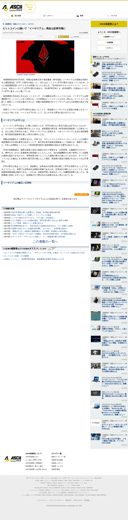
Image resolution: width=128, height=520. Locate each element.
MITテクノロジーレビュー (82, 492)
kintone (55, 483)
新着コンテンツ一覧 (58, 457)
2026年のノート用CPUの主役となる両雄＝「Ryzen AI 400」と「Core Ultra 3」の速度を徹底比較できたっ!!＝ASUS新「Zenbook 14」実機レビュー (114, 410)
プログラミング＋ (75, 490)
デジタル (47, 478)
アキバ (73, 478)
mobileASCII (70, 492)
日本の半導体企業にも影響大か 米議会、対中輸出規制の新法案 (35, 212)
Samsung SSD (38, 487)
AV (69, 478)
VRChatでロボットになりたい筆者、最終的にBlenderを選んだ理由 (114, 396)
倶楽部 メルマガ (57, 466)
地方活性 (83, 490)
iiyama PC (61, 480)
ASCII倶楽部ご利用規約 (33, 463)
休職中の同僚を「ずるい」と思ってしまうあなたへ (114, 330)
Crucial (51, 487)
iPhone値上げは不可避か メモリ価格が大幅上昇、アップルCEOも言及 (114, 441)
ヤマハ (81, 483)
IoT (33, 478)
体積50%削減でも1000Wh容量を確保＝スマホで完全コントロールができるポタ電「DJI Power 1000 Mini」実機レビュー (114, 303)
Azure (72, 483)
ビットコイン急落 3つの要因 (16, 256)
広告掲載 (86, 500)
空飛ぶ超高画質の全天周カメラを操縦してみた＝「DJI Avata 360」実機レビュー (114, 66)
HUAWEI (42, 483)
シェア (40, 36)
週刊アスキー (51, 492)
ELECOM (54, 480)
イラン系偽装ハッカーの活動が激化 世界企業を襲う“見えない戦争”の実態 (39, 220)
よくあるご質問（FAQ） (34, 460)
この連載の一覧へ (45, 241)
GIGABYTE (54, 485)
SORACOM (57, 487)
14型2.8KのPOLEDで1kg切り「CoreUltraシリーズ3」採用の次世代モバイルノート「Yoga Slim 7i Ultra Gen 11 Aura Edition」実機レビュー (114, 198)
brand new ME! (76, 485)
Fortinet (79, 487)
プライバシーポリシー (56, 500)
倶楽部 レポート (57, 463)
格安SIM (41, 490)
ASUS (83, 487)
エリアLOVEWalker (36, 495)
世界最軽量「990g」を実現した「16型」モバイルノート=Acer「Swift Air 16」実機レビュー (114, 290)
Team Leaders (65, 490)
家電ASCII (48, 490)
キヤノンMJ (66, 483)
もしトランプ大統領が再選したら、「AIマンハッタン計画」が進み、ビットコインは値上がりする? (44, 253)
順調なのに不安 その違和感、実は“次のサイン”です (114, 226)
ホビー (60, 478)
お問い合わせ (77, 500)
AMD (66, 480)
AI (30, 478)
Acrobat (60, 483)
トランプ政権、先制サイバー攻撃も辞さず (27, 223)
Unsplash (32, 74)
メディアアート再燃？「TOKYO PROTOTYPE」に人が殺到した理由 (114, 249)
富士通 (37, 480)
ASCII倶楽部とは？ (109, 24)
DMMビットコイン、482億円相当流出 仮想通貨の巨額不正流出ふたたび (34, 259)
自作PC (65, 478)
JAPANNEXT (89, 487)
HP (91, 480)
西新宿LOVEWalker (58, 495)
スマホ (77, 478)
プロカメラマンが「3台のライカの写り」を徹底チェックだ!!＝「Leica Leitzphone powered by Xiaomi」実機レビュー (114, 77)
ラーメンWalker (25, 495)
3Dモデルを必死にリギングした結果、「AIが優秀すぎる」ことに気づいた (114, 355)
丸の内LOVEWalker (90, 495)
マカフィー (48, 480)
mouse (42, 480)
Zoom (85, 483)
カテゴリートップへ (81, 194)
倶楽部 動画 (55, 469)
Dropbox (63, 487)
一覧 (55, 36)
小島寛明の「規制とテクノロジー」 (16, 24)
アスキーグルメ (56, 490)
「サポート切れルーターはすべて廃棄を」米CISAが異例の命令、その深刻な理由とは (43, 234)
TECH (42, 478)
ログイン (109, 48)
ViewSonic (61, 485)
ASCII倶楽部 (12, 7)
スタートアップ (84, 478)
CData (68, 487)
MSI (49, 485)
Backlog (73, 487)
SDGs (88, 490)
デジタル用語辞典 (61, 492)
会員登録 (109, 42)
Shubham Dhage (23, 74)
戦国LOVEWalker (101, 495)
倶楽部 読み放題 (57, 460)
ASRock (45, 487)
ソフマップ (68, 485)
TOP (27, 478)
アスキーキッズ (34, 490)
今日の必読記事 (43, 492)
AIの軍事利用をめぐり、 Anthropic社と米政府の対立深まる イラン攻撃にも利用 (41, 226)
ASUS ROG (76, 480)
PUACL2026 (94, 490)
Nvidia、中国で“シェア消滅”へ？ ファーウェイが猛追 (31, 215)
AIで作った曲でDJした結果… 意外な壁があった (114, 97)
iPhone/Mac (54, 478)
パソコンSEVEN (85, 480)
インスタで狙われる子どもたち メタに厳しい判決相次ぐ (33, 218)
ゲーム (91, 478)
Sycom (70, 480)
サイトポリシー (42, 500)
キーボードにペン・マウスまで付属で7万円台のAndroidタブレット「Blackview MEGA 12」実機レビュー (114, 383)
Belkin (76, 483)
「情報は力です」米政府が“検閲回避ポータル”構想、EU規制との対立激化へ (39, 231)
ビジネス (37, 478)
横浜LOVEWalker (47, 495)
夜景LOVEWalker (69, 495)
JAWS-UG (49, 483)
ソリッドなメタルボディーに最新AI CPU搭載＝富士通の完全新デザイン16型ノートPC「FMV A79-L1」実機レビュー (114, 262)
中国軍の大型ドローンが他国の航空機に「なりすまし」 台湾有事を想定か (39, 228)
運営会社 (68, 500)
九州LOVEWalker (79, 495)
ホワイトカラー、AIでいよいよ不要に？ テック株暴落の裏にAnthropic (38, 237)
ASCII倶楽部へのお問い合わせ (36, 469)
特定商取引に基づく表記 (34, 466)
